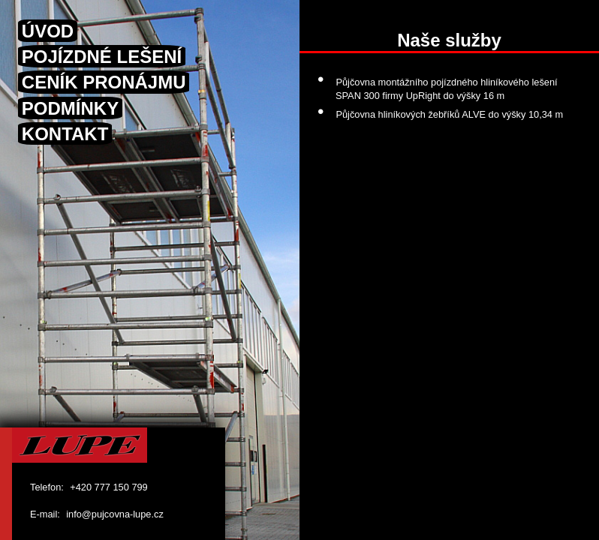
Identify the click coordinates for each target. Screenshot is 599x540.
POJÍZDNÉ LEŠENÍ (102, 56)
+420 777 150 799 (109, 487)
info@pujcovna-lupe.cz (115, 514)
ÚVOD (48, 30)
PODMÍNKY (70, 108)
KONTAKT (65, 134)
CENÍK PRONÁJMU (104, 82)
